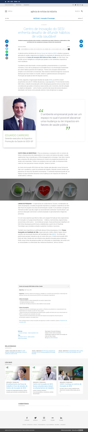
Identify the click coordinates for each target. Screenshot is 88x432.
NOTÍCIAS (36, 18)
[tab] (44, 286)
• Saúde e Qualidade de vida (33, 332)
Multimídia (18, 5)
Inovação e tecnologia (48, 18)
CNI (8, 1)
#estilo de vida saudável (22, 338)
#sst (26, 336)
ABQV (54, 234)
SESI (11, 1)
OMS (50, 80)
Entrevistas (30, 424)
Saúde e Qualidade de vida (13, 350)
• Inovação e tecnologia (22, 332)
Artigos (35, 424)
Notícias (24, 424)
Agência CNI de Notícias (52, 337)
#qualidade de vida (21, 336)
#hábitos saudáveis (31, 336)
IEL (19, 1)
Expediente (26, 5)
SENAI (15, 1)
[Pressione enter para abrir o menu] (6, 11)
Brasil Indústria (37, 350)
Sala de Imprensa (9, 5)
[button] (44, 286)
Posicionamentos (41, 424)
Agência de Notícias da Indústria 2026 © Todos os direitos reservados (19, 430)
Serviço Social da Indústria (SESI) (47, 53)
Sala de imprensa (50, 424)
